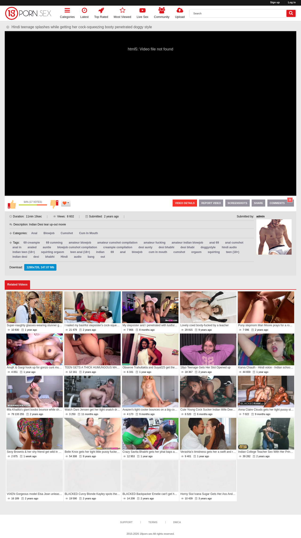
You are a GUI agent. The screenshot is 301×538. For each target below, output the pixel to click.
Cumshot (67, 233)
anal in (16, 247)
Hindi (64, 256)
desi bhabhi (166, 247)
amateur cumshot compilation (117, 242)
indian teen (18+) (23, 252)
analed (32, 247)
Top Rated (101, 12)
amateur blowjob (80, 242)
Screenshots (237, 203)
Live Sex (142, 12)
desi (36, 256)
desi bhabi (187, 247)
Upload (180, 12)
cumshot (179, 252)
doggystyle (208, 247)
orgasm (196, 252)
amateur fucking (155, 242)
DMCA (177, 522)
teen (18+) (232, 252)
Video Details (185, 203)
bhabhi (49, 256)
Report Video (211, 203)
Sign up (275, 2)
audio (77, 256)
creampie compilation (117, 247)
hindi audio (229, 247)
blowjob (137, 252)
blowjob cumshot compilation (77, 247)
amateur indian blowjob (187, 242)
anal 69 (214, 242)
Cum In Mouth (88, 233)
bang (91, 256)
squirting (214, 252)
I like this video (11, 204)
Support (126, 522)
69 (112, 252)
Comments (281, 202)
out (103, 256)
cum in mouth (158, 252)
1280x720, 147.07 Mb (40, 267)
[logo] (28, 13)
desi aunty (145, 247)
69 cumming (54, 242)
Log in (292, 2)
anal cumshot (234, 242)
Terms (153, 522)
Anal (34, 233)
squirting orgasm (52, 252)
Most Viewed (122, 12)
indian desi (19, 256)
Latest (84, 12)
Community (162, 12)
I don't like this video (54, 204)
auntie (47, 247)
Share (258, 203)
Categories (67, 12)
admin (260, 216)
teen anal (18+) (80, 252)
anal (123, 252)
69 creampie (32, 242)
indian (100, 252)
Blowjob (49, 233)
